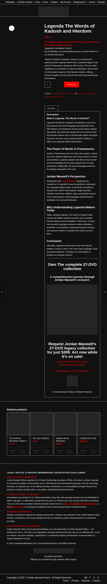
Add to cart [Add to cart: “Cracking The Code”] (83, 451)
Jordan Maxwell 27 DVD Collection (72, 371)
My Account (66, 2)
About (37, 2)
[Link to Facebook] (90, 577)
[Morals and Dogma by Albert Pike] (105, 292)
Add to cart (71, 84)
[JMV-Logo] (53, 10)
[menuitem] (10, 2)
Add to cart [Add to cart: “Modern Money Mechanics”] (60, 452)
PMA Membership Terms (87, 504)
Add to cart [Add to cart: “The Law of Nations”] (36, 451)
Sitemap (101, 2)
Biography (10, 2)
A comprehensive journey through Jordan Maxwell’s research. (72, 278)
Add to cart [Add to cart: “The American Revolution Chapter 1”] (13, 452)
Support (54, 2)
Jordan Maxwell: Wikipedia (72, 365)
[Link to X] (94, 577)
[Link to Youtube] (86, 577)
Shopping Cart (79, 2)
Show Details (23, 452)
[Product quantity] (47, 84)
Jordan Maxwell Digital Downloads (62, 93)
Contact (92, 2)
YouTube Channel (25, 2)
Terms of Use (68, 504)
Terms (45, 2)
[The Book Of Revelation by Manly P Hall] (2, 292)
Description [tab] (51, 108)
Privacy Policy (17, 507)
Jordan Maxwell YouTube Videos (72, 361)
